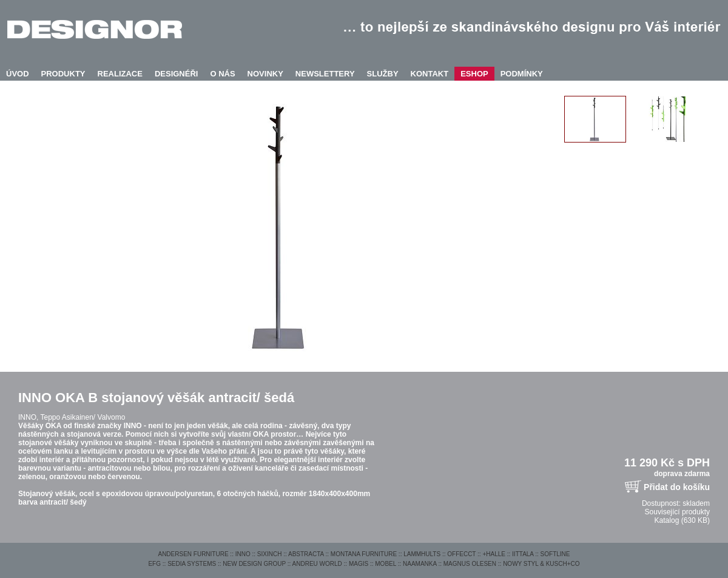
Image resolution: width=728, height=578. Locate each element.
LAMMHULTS (421, 554)
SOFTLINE (555, 554)
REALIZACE (120, 73)
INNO (243, 554)
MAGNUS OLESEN (469, 563)
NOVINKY (265, 73)
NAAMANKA (420, 563)
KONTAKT (430, 73)
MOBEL (385, 563)
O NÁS (222, 73)
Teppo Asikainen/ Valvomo (82, 417)
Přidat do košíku (677, 487)
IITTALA (522, 554)
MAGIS (358, 563)
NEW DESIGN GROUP (254, 563)
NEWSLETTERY (325, 73)
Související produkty (677, 512)
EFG (154, 563)
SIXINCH (269, 554)
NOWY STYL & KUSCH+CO (541, 563)
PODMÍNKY (521, 73)
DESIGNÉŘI (176, 73)
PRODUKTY (63, 73)
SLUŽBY (383, 73)
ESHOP (474, 73)
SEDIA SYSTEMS (191, 563)
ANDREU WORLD (317, 563)
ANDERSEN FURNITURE (193, 554)
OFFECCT (461, 554)
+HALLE (493, 554)
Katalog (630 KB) (682, 520)
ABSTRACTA (306, 554)
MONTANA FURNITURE (364, 554)
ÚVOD (17, 73)
